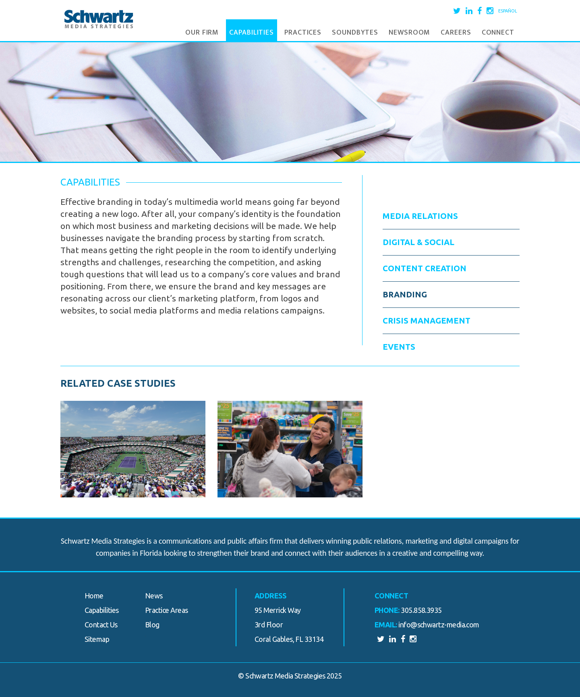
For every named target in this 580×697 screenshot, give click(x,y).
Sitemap (97, 639)
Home (94, 596)
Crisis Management (426, 320)
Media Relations (420, 216)
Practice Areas (166, 610)
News (154, 596)
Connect (498, 33)
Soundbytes (355, 33)
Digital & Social (418, 242)
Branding (405, 294)
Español (507, 10)
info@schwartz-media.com (438, 625)
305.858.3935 (421, 610)
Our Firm (202, 33)
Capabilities (251, 33)
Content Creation (424, 268)
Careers (456, 33)
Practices (302, 33)
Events (399, 346)
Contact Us (101, 625)
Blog (152, 625)
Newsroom (409, 33)
